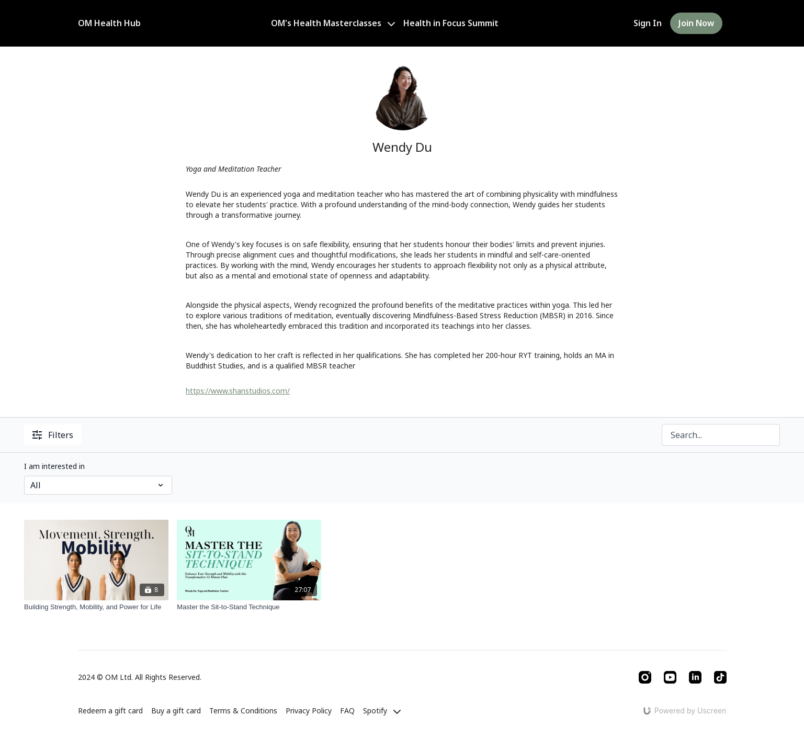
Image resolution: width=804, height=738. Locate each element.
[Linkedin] (695, 677)
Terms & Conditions (243, 710)
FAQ (347, 710)
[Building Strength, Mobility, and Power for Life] (96, 607)
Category (39, 466)
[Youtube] (670, 677)
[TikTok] (720, 677)
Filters (52, 435)
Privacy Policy (309, 710)
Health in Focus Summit (451, 23)
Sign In (647, 23)
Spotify (382, 710)
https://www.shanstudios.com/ (238, 391)
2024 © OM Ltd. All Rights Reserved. (139, 677)
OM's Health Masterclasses (333, 23)
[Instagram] (645, 677)
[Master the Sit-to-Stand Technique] (249, 607)
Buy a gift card (176, 710)
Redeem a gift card (110, 710)
